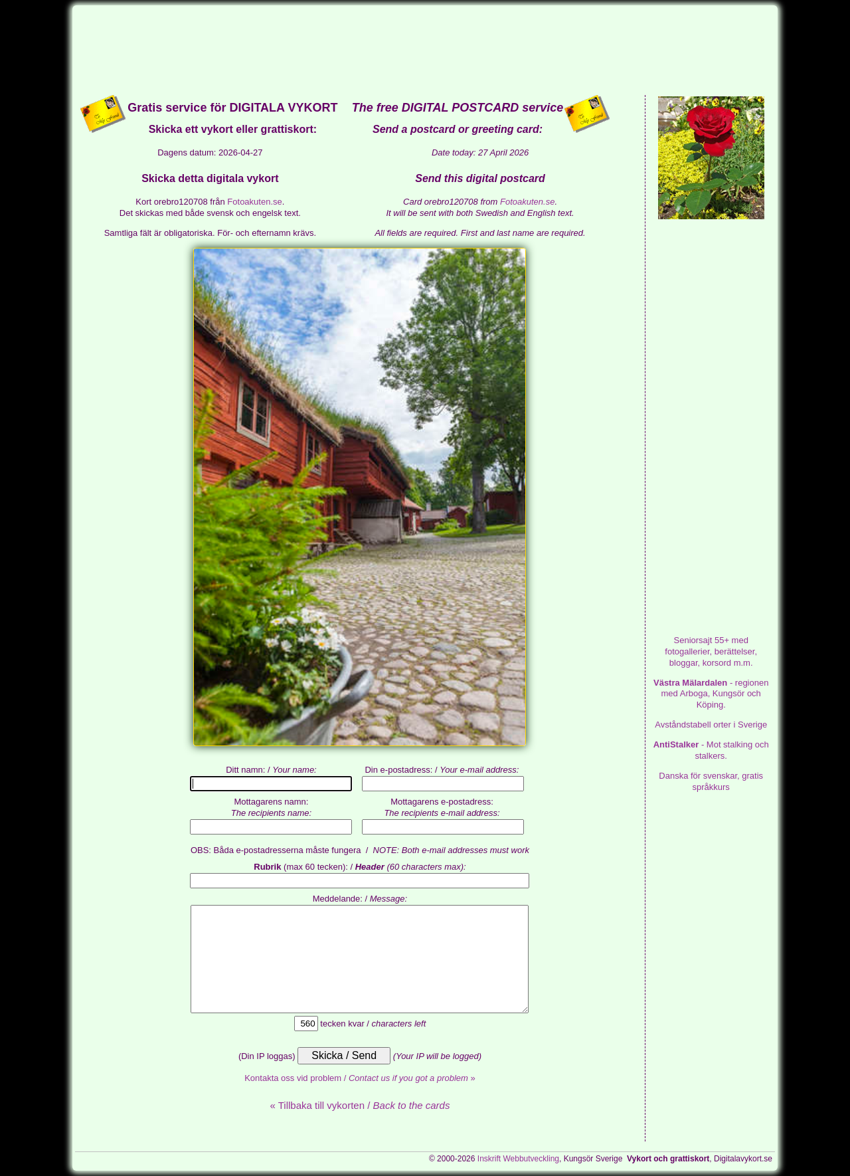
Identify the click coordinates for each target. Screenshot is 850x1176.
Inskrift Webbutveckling (518, 1158)
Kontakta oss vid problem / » (359, 1078)
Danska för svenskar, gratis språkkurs (711, 781)
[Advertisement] (425, 49)
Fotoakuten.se (254, 202)
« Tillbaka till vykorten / (360, 1105)
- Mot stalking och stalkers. (711, 750)
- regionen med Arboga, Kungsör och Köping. (710, 694)
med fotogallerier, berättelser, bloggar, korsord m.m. (711, 651)
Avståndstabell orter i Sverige (711, 725)
